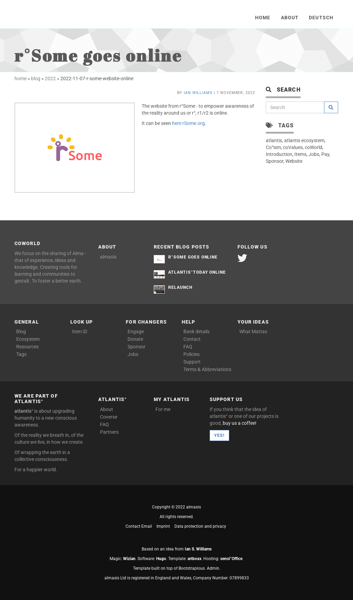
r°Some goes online (193, 257)
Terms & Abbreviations (205, 369)
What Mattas (253, 331)
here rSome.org (188, 123)
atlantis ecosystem (304, 140)
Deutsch (321, 17)
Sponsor (274, 161)
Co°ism (273, 147)
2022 (50, 78)
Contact (192, 339)
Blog (21, 331)
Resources (27, 346)
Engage (136, 331)
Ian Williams (198, 93)
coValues (293, 147)
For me (162, 409)
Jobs (314, 154)
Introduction (279, 154)
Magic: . (123, 558)
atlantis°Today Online (197, 272)
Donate (135, 339)
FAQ (187, 346)
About (290, 17)
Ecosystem (28, 339)
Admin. (213, 568)
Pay (325, 154)
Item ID (79, 331)
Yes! (219, 435)
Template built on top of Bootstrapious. (169, 568)
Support (192, 362)
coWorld (313, 147)
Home (262, 17)
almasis (108, 257)
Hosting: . (223, 558)
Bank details (196, 331)
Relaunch (180, 287)
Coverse (108, 417)
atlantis (274, 140)
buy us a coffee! (239, 423)
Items (300, 154)
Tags (21, 354)
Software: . (152, 558)
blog (35, 78)
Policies (191, 354)
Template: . (185, 558)
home (20, 78)
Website (293, 161)
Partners (109, 432)
